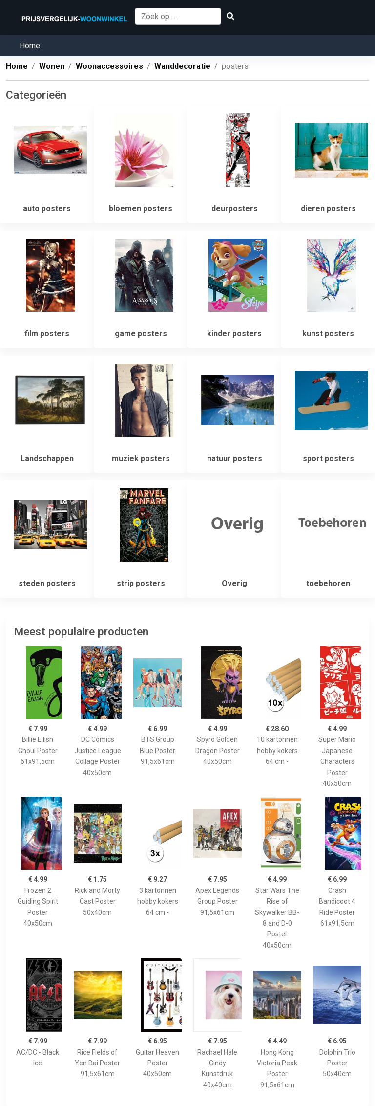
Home (30, 45)
